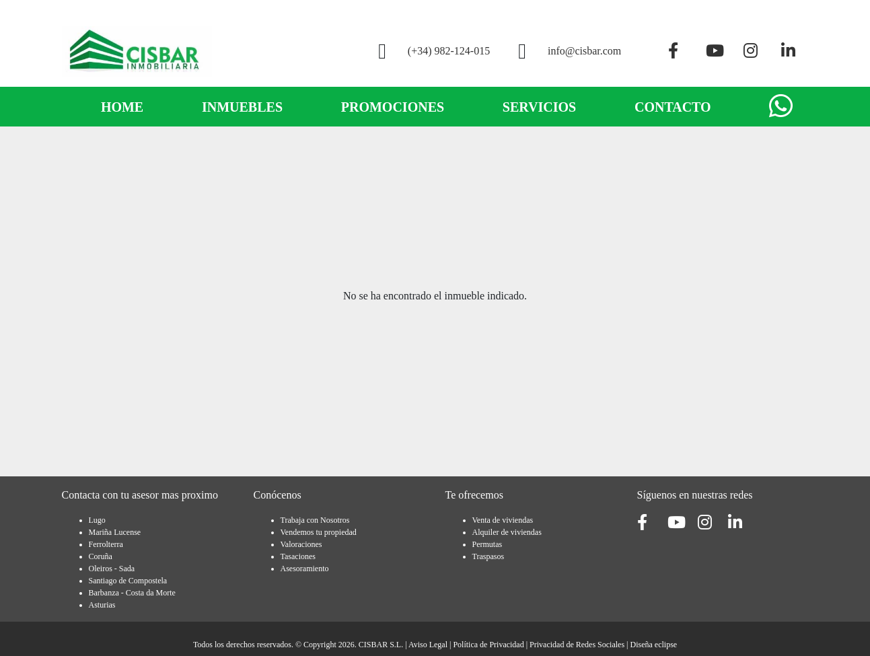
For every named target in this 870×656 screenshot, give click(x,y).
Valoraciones (301, 544)
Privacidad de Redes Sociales (577, 644)
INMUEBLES (242, 107)
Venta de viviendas (503, 520)
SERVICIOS (539, 107)
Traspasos (488, 556)
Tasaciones (298, 556)
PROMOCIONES (392, 107)
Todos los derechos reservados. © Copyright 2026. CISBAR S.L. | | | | (435, 644)
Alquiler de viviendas (507, 532)
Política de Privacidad (488, 644)
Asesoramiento (305, 568)
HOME (122, 107)
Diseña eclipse (653, 644)
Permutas (487, 544)
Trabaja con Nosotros (315, 520)
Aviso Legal (427, 644)
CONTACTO (673, 107)
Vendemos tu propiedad (319, 532)
